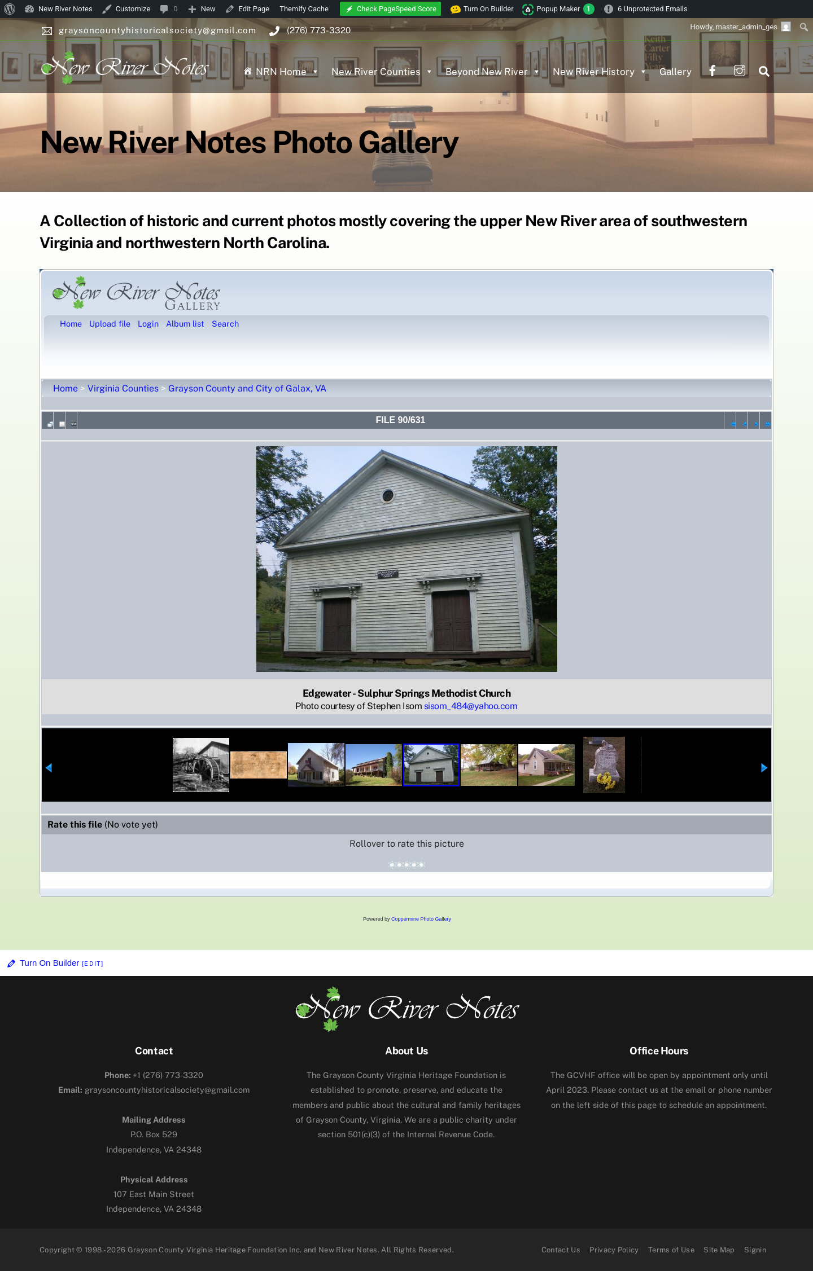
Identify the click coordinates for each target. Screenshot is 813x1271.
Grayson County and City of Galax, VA (247, 388)
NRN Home (288, 71)
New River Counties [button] (382, 71)
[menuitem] (10, 9)
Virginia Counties (123, 388)
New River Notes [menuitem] (65, 9)
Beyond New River (493, 71)
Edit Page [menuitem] (254, 9)
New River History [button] (600, 71)
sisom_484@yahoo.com (471, 706)
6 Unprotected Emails (653, 9)
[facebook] (712, 69)
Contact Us (560, 1250)
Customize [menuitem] (133, 9)
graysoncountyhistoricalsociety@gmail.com (154, 1089)
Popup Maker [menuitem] (566, 9)
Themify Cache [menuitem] (304, 9)
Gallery (675, 71)
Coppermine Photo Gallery (421, 919)
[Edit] (92, 963)
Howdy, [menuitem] (740, 26)
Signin (755, 1250)
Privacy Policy (614, 1250)
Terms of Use (671, 1250)
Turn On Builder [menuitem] (482, 9)
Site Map (719, 1250)
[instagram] (739, 69)
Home (65, 388)
